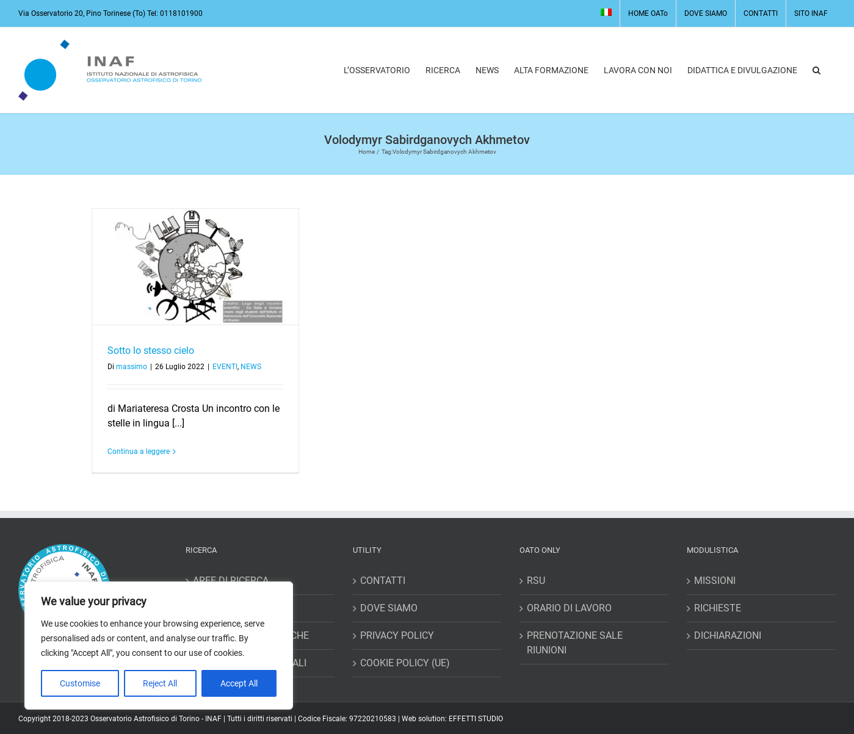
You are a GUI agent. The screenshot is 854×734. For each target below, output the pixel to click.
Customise (80, 683)
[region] (158, 645)
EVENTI (224, 366)
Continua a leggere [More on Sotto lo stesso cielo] (138, 451)
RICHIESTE (717, 608)
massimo (131, 366)
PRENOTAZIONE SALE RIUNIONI (575, 643)
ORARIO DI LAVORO (569, 608)
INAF (213, 718)
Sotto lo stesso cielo (150, 350)
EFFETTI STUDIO (476, 718)
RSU (536, 580)
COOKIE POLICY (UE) (405, 663)
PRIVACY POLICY (397, 635)
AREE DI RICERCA (231, 580)
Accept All (239, 683)
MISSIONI (715, 580)
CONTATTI (382, 580)
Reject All (160, 683)
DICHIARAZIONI (727, 635)
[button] (816, 70)
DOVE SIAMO (389, 608)
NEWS (251, 366)
